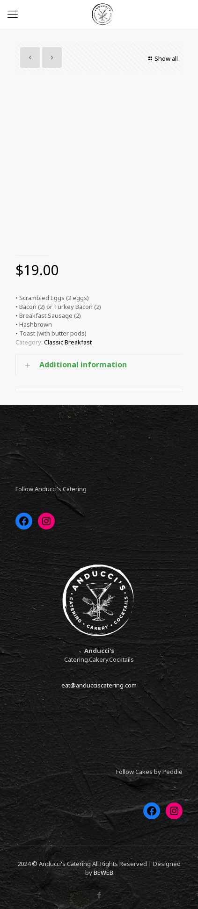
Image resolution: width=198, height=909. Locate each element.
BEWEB (103, 872)
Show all (162, 58)
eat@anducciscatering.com (99, 685)
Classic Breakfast (68, 342)
